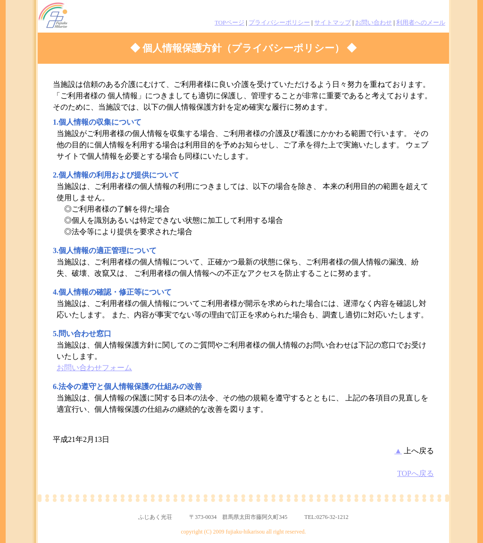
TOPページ (229, 22)
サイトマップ (332, 22)
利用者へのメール (420, 22)
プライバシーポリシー (279, 22)
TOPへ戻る (415, 473)
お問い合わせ (373, 22)
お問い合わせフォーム (94, 368)
